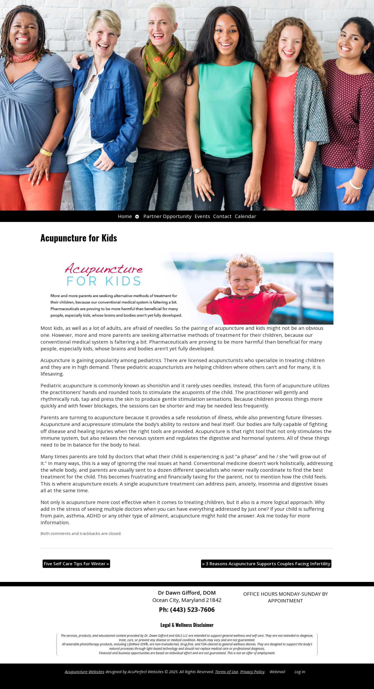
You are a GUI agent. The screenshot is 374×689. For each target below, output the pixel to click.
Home (125, 216)
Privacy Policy (252, 671)
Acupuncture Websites (84, 671)
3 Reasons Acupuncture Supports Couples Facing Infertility (266, 564)
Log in (300, 671)
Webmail (277, 671)
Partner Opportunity (167, 216)
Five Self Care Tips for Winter (76, 564)
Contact (222, 216)
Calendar (245, 216)
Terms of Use (226, 671)
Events (202, 216)
